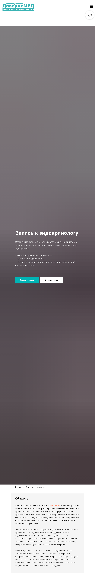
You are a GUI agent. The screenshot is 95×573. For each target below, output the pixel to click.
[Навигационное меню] (91, 7)
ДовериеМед (54, 505)
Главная (18, 487)
